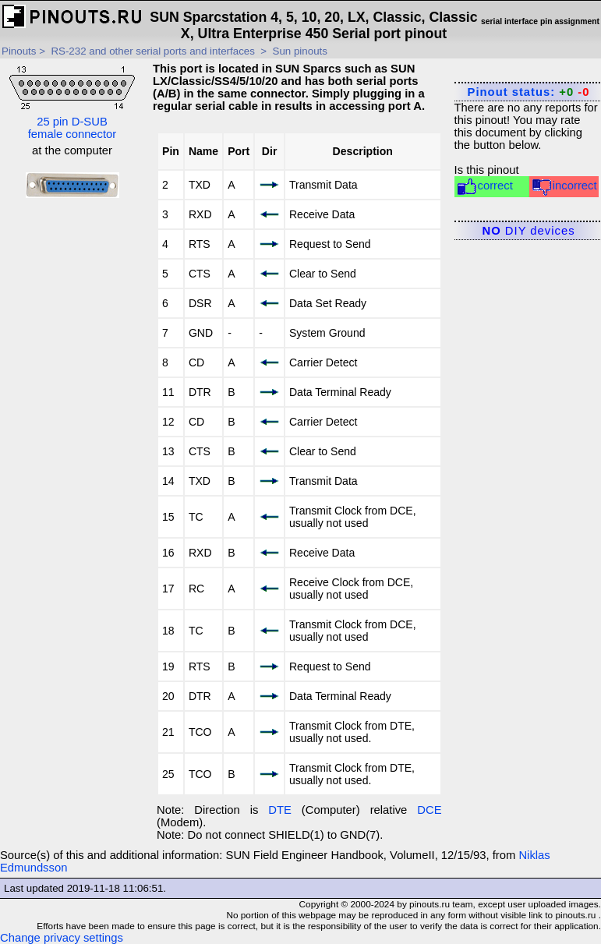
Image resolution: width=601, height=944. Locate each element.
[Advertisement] (72, 446)
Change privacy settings (61, 938)
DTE (280, 810)
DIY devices (529, 231)
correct (484, 187)
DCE (429, 810)
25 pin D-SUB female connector (72, 101)
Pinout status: (529, 92)
